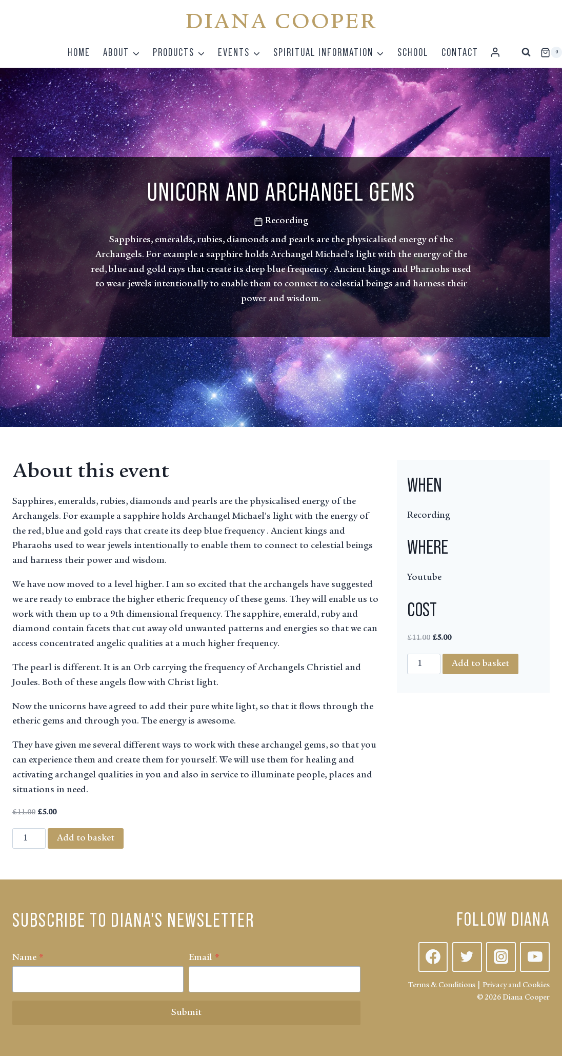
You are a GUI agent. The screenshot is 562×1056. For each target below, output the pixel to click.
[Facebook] (433, 957)
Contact (459, 52)
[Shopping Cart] (551, 52)
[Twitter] (467, 957)
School (413, 52)
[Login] (495, 53)
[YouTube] (535, 957)
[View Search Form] (526, 52)
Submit (186, 1013)
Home (79, 52)
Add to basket (85, 838)
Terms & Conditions (441, 985)
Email (204, 958)
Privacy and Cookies (516, 985)
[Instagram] (501, 957)
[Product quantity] (29, 838)
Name (28, 958)
